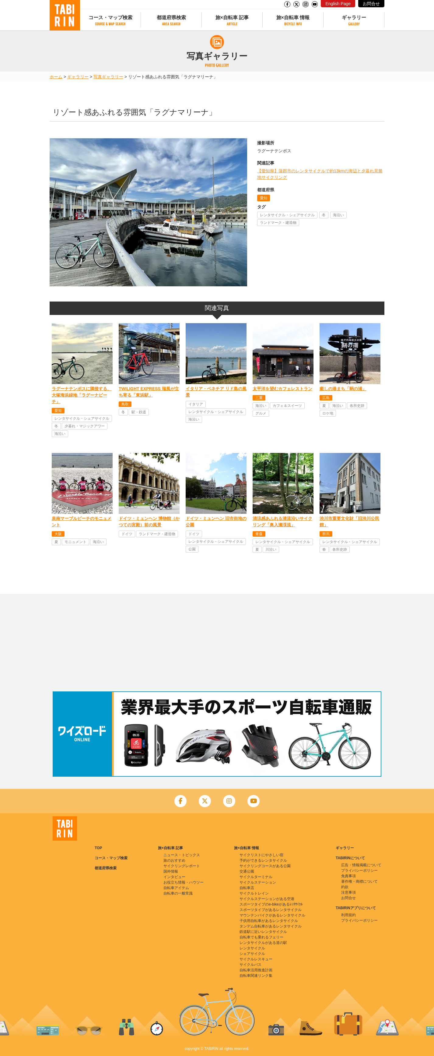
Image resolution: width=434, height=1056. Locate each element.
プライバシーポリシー (359, 870)
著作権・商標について (359, 881)
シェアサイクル (252, 954)
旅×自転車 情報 (293, 17)
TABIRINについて (350, 858)
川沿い (270, 549)
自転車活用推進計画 (256, 970)
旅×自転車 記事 (232, 17)
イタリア (195, 404)
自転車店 (247, 888)
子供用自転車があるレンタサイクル (269, 921)
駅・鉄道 (138, 412)
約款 (344, 887)
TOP (98, 848)
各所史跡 (357, 406)
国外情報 (170, 871)
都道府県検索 (171, 17)
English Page (338, 3)
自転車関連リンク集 (256, 975)
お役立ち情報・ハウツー (183, 882)
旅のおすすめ (174, 860)
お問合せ (371, 3)
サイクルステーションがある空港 (267, 899)
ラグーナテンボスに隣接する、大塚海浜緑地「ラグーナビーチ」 (81, 395)
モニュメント (75, 542)
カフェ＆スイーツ (287, 406)
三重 (259, 398)
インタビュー (174, 877)
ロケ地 (327, 413)
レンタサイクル (252, 948)
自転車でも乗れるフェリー (261, 937)
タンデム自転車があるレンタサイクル (271, 926)
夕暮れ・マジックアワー (85, 426)
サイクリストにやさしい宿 (261, 855)
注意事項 (348, 892)
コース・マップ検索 (110, 17)
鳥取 (125, 404)
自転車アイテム (176, 888)
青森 (259, 534)
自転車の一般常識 (178, 893)
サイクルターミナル (256, 877)
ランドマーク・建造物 (278, 223)
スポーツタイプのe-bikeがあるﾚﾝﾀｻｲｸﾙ (271, 904)
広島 (326, 398)
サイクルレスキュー (256, 959)
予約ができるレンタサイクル (263, 860)
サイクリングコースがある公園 (265, 866)
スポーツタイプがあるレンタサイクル (271, 910)
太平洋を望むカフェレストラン (282, 388)
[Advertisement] (217, 642)
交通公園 (247, 871)
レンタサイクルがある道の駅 (263, 943)
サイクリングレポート (181, 866)
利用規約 (348, 915)
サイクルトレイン (254, 893)
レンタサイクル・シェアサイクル (287, 215)
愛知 (263, 198)
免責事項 (348, 876)
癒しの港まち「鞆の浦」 (343, 388)
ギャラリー (354, 17)
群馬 (326, 534)
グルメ (260, 413)
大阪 (58, 534)
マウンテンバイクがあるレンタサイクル (272, 915)
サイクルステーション (258, 882)
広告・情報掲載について (361, 865)
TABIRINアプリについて (356, 908)
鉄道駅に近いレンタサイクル (263, 932)
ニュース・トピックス (181, 855)
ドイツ (126, 534)
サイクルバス (250, 964)
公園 (192, 549)
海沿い (338, 215)
